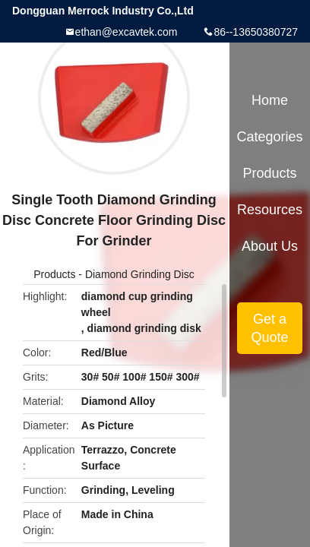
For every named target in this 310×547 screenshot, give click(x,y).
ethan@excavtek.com (126, 32)
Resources (269, 209)
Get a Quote (269, 328)
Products (54, 274)
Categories (269, 136)
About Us (270, 246)
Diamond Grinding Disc (140, 274)
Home (269, 100)
